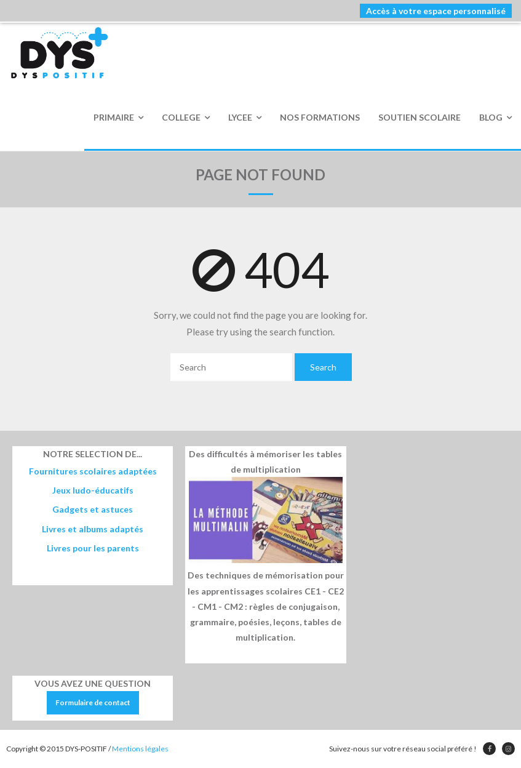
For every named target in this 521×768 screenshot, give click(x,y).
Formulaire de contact (92, 702)
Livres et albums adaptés (92, 529)
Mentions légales (140, 748)
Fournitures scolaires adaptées (93, 471)
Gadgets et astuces (92, 509)
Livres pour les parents (93, 548)
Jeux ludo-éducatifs (92, 490)
